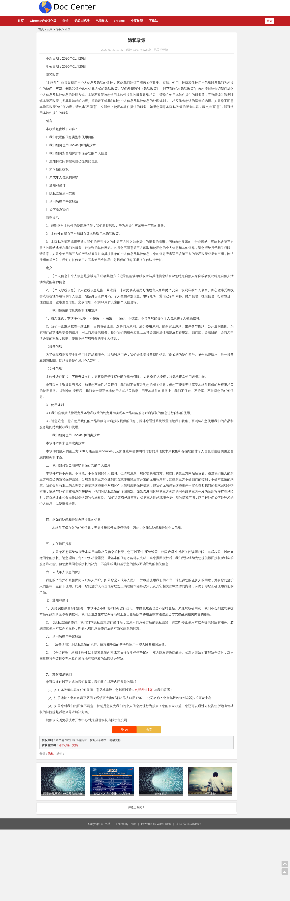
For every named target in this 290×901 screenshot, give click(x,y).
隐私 (59, 29)
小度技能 (158, 20)
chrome (140, 20)
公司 (50, 29)
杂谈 (87, 20)
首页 (42, 20)
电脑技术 (123, 20)
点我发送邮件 (144, 756)
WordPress (164, 895)
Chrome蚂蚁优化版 (64, 20)
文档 (75, 817)
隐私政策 (65, 817)
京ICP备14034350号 (189, 895)
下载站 (174, 20)
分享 (125, 802)
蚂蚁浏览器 (103, 20)
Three (133, 895)
